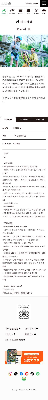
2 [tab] (22, 70)
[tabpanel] (24, 51)
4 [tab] (29, 70)
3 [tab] (26, 70)
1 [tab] (18, 70)
